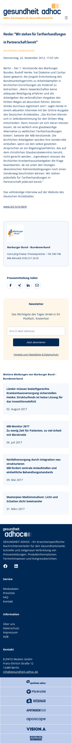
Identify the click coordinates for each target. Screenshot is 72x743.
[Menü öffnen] (66, 17)
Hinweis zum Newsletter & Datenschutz (36, 354)
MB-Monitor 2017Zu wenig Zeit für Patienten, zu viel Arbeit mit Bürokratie (34, 430)
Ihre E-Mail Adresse (22, 331)
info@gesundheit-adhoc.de (20, 672)
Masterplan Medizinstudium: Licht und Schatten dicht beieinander (32, 499)
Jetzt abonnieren (36, 342)
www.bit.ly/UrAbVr (15, 206)
